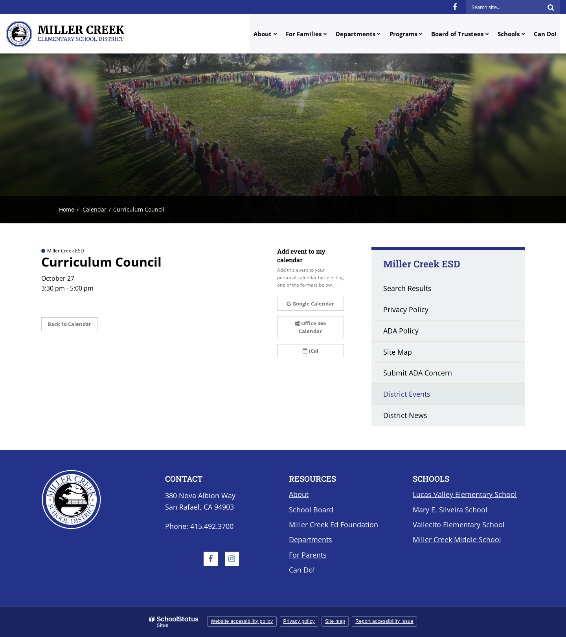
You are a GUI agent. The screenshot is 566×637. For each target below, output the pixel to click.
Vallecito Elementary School (459, 524)
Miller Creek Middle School (457, 539)
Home (66, 209)
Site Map (397, 352)
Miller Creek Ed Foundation (333, 524)
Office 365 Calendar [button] (310, 327)
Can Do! (302, 569)
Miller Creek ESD (421, 264)
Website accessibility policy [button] (242, 621)
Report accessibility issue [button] (384, 621)
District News (405, 415)
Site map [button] (335, 621)
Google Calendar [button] (310, 303)
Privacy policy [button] (299, 621)
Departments (310, 539)
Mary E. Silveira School (450, 509)
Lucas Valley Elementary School (465, 494)
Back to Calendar (69, 324)
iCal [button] (310, 350)
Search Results (407, 288)
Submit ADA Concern (417, 372)
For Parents (308, 555)
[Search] (550, 7)
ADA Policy (401, 330)
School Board (311, 509)
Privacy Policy (405, 309)
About (299, 494)
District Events (406, 394)
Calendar (95, 209)
